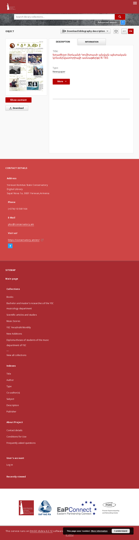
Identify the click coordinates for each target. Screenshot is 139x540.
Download (16, 108)
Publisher (11, 411)
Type (9, 386)
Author (10, 380)
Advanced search (107, 22)
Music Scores (13, 321)
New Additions (14, 333)
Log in (10, 464)
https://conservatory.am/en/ (23, 240)
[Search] (120, 17)
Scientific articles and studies (22, 314)
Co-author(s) (13, 392)
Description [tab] (63, 42)
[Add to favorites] (116, 31)
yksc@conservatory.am (21, 224)
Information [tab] (91, 42)
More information (99, 531)
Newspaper (59, 71)
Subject (10, 398)
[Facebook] (10, 246)
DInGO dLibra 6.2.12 (41, 531)
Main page (11, 278)
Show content (18, 99)
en (130, 31)
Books (10, 296)
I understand (120, 531)
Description (13, 405)
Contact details (14, 430)
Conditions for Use (16, 436)
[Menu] (135, 3)
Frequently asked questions (21, 442)
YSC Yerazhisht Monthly (19, 327)
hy (124, 31)
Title (9, 373)
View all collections (16, 355)
